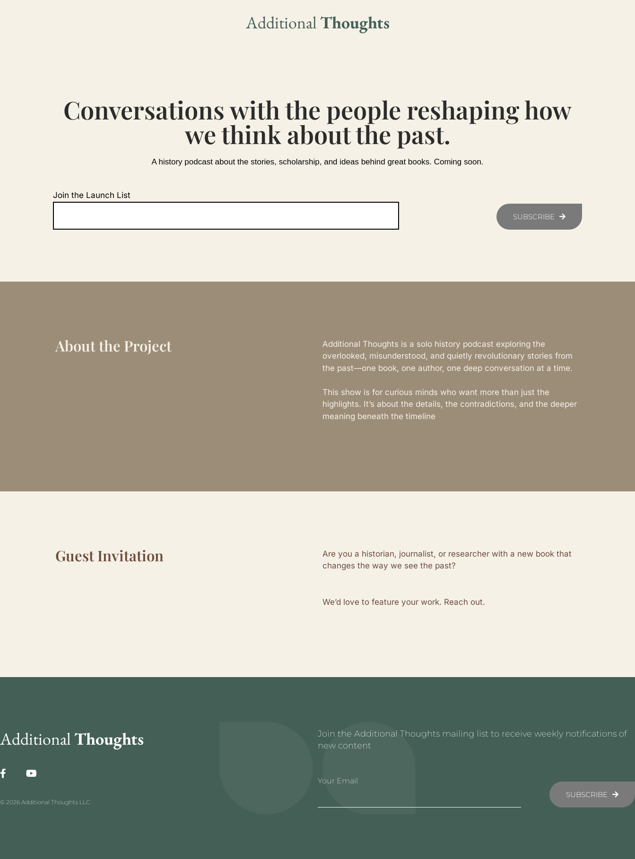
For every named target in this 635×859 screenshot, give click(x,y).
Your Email (338, 780)
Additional (318, 22)
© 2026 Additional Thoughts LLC (45, 802)
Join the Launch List (91, 195)
